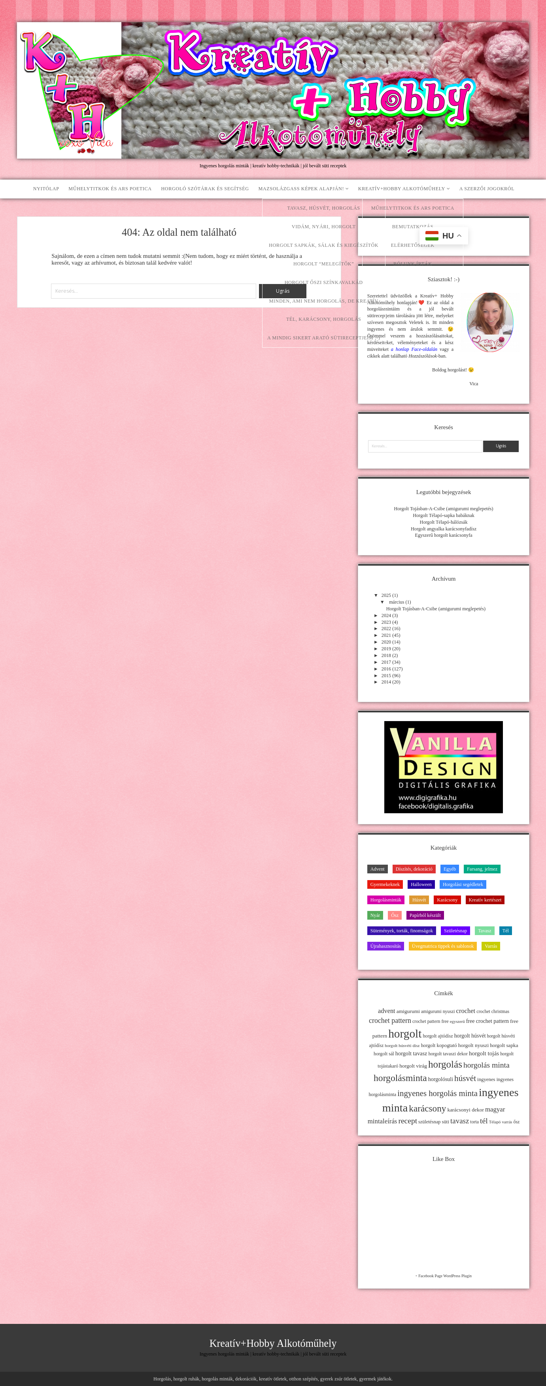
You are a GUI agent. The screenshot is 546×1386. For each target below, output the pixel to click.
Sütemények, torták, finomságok (401, 930)
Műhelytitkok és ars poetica (109, 188)
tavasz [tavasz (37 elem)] (459, 1121)
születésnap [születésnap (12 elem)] (429, 1122)
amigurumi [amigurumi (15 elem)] (408, 1011)
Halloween (421, 884)
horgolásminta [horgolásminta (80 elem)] (400, 1078)
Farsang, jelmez (482, 869)
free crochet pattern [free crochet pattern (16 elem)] (487, 1021)
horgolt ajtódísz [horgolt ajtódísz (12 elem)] (438, 1036)
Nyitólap (46, 188)
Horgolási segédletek (463, 884)
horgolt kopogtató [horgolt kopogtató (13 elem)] (439, 1045)
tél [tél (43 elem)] (484, 1120)
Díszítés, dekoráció (414, 869)
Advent (377, 869)
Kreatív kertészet (485, 900)
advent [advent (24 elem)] (386, 1011)
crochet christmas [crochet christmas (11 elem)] (492, 1011)
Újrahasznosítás (385, 946)
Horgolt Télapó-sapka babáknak (443, 515)
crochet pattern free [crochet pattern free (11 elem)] (430, 1021)
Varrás (491, 946)
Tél (506, 930)
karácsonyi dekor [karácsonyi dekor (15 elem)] (465, 1110)
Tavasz (484, 930)
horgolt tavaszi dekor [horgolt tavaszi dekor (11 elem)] (448, 1054)
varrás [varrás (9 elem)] (507, 1122)
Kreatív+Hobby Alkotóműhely (401, 188)
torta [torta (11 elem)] (474, 1122)
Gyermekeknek (385, 884)
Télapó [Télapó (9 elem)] (495, 1122)
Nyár (375, 915)
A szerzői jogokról (486, 188)
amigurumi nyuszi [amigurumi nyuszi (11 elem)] (438, 1011)
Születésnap (455, 930)
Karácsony (447, 900)
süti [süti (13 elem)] (445, 1122)
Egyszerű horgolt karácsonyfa (443, 535)
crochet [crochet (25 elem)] (466, 1011)
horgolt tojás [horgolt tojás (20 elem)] (484, 1053)
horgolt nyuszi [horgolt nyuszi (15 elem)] (473, 1045)
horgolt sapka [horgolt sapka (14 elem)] (504, 1045)
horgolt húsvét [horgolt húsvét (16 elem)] (470, 1036)
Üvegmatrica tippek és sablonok (443, 946)
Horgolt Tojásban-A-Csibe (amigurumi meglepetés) (443, 508)
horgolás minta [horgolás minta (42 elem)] (486, 1064)
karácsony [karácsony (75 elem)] (427, 1108)
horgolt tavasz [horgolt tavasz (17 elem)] (411, 1053)
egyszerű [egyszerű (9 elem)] (457, 1021)
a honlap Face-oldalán (414, 349)
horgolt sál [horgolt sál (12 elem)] (384, 1054)
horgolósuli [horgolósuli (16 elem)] (440, 1079)
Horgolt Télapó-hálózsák (444, 522)
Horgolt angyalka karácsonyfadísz (443, 529)
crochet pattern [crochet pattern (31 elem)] (390, 1020)
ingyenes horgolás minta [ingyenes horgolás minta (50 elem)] (437, 1093)
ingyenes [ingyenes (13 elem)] (486, 1079)
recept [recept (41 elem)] (407, 1121)
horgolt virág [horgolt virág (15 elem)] (413, 1066)
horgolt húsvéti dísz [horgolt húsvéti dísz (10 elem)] (402, 1045)
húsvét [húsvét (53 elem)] (465, 1078)
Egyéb (450, 869)
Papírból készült (425, 915)
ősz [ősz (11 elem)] (517, 1122)
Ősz (395, 915)
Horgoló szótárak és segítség (205, 188)
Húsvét (419, 900)
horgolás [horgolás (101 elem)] (445, 1064)
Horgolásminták (385, 900)
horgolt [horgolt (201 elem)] (404, 1033)
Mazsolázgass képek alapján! (301, 188)
